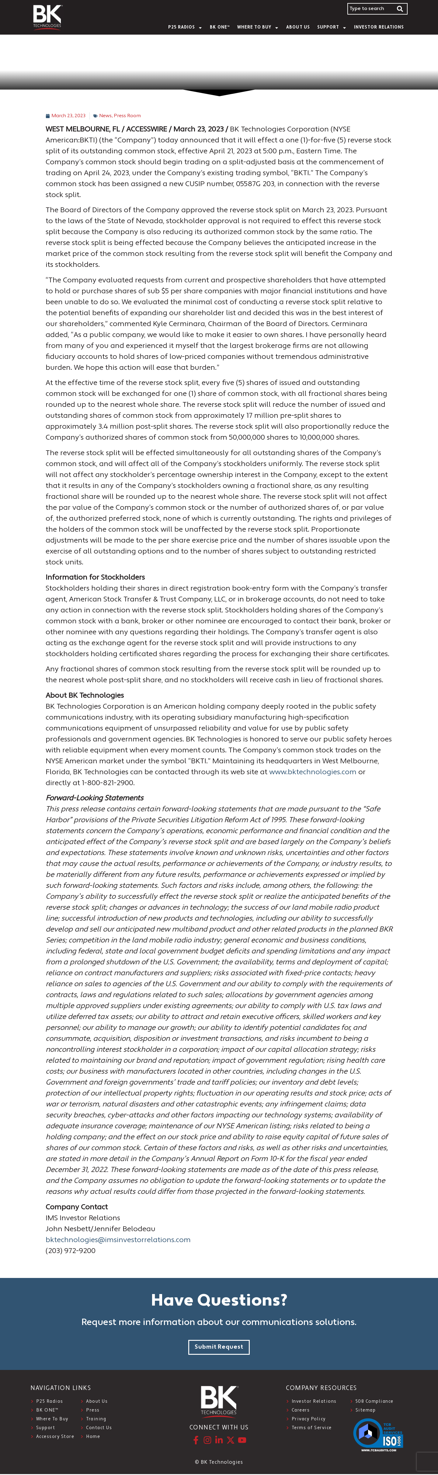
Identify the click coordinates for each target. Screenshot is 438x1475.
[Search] (400, 9)
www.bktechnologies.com (312, 772)
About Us (298, 27)
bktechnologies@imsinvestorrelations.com (118, 1240)
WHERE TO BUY (258, 27)
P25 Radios (185, 27)
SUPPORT (332, 27)
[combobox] (370, 9)
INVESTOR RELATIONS (379, 27)
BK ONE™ (220, 27)
